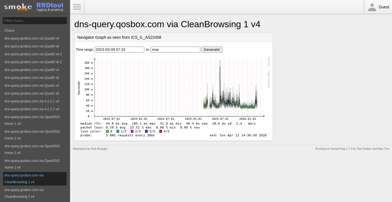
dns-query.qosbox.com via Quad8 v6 (31, 46)
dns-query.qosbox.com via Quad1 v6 (31, 93)
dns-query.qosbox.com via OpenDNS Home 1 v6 (32, 149)
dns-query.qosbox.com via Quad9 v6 (31, 78)
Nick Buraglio (99, 148)
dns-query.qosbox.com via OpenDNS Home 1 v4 (32, 120)
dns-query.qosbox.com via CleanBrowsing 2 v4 (23, 193)
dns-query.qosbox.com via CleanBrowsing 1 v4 (23, 178)
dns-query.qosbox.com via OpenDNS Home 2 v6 (32, 164)
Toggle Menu (77, 7)
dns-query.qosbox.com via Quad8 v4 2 (33, 54)
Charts (9, 31)
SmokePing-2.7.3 (341, 148)
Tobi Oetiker (363, 148)
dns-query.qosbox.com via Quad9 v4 (31, 70)
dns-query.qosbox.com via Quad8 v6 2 (33, 62)
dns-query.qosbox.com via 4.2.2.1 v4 (31, 101)
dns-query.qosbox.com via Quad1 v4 (31, 86)
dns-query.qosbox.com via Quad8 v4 (31, 38)
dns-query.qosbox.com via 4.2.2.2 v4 (31, 109)
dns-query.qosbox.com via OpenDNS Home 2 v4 (32, 135)
